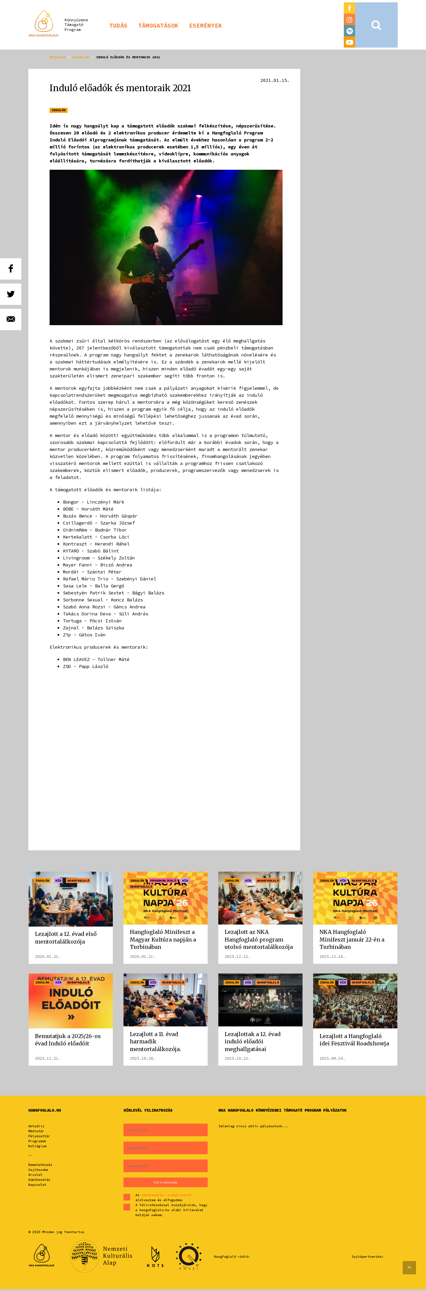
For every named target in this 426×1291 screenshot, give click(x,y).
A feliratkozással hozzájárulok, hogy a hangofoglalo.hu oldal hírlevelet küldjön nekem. (171, 1212)
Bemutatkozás (40, 1167)
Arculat (35, 1177)
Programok (37, 1143)
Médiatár (36, 1133)
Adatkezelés (39, 1182)
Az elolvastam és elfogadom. (163, 1199)
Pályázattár (39, 1138)
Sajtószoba (38, 1172)
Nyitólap (58, 57)
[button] (118, 25)
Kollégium (37, 1148)
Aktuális (81, 57)
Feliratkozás (165, 1184)
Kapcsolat (37, 1186)
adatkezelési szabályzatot (166, 1197)
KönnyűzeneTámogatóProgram (76, 24)
